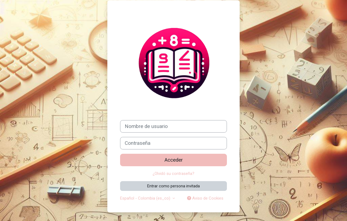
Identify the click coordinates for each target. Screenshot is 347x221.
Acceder (174, 160)
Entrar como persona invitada (173, 186)
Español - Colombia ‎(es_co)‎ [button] (145, 198)
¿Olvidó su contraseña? (173, 173)
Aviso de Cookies (205, 198)
